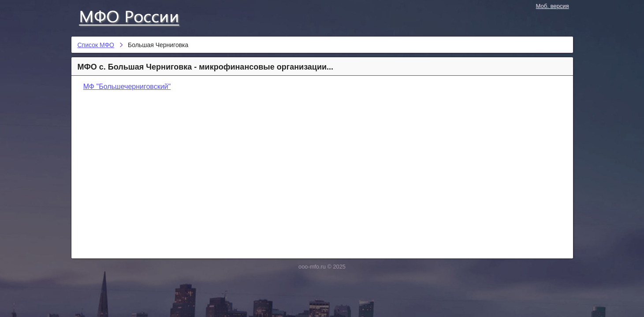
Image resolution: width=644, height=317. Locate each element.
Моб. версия (552, 6)
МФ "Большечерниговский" (127, 86)
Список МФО (137, 16)
